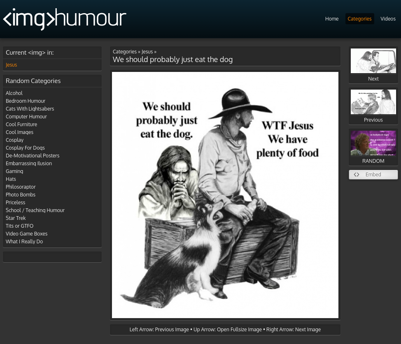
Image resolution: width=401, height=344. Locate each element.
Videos (388, 19)
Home (332, 19)
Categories (360, 19)
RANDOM (373, 147)
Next (373, 65)
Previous (373, 106)
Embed (373, 174)
